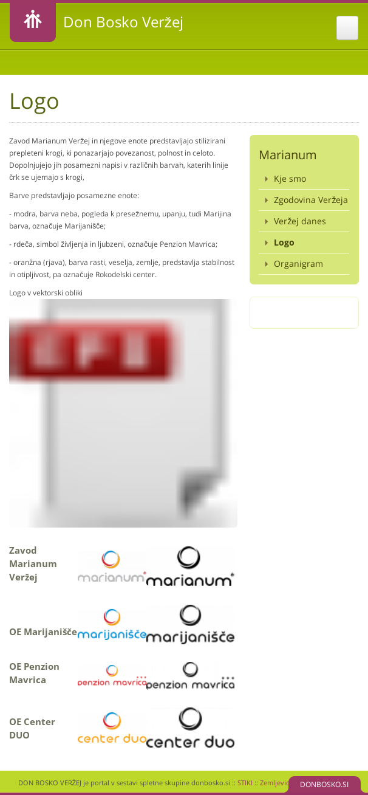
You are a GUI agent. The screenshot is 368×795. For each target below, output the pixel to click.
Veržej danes (300, 221)
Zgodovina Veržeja (311, 199)
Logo (284, 242)
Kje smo (290, 178)
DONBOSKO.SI (324, 784)
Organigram (298, 263)
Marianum (288, 154)
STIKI (245, 782)
